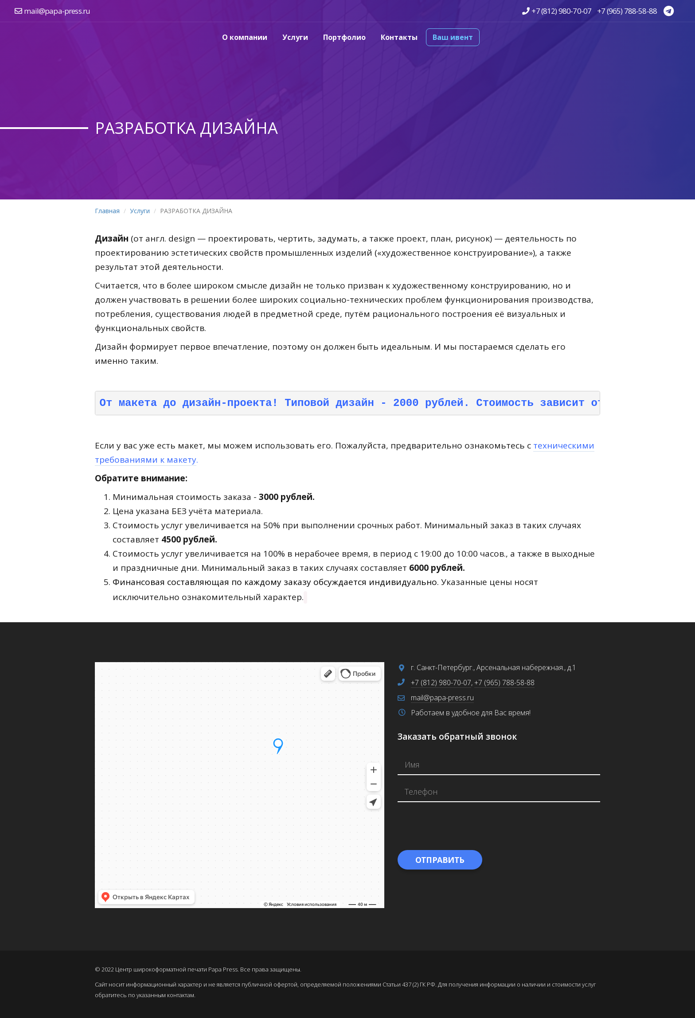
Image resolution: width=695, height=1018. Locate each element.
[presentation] (465, 826)
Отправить (440, 859)
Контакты (399, 37)
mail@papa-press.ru (57, 11)
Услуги (295, 37)
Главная (107, 211)
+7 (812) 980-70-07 (561, 11)
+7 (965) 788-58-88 (627, 11)
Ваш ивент (453, 37)
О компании (244, 37)
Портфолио (344, 37)
